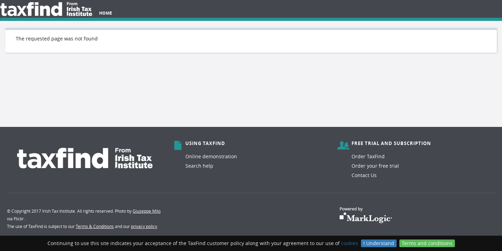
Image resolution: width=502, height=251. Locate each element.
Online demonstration (211, 156)
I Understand (378, 243)
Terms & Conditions (95, 226)
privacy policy (144, 226)
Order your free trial (375, 165)
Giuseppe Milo (147, 211)
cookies (349, 243)
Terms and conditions (427, 243)
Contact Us (364, 175)
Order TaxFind (368, 156)
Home (105, 13)
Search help (199, 165)
